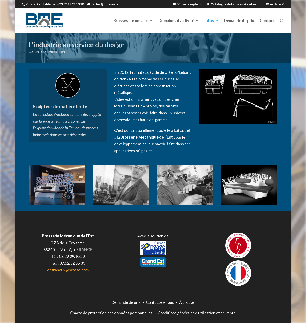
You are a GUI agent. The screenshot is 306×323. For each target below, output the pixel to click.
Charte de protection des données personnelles (111, 312)
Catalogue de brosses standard (234, 4)
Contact (267, 21)
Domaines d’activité (176, 21)
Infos (209, 21)
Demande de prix (239, 21)
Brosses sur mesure (130, 21)
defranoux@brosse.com (68, 269)
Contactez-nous (160, 302)
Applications (57, 51)
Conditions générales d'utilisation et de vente (197, 312)
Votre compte (187, 4)
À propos (187, 302)
